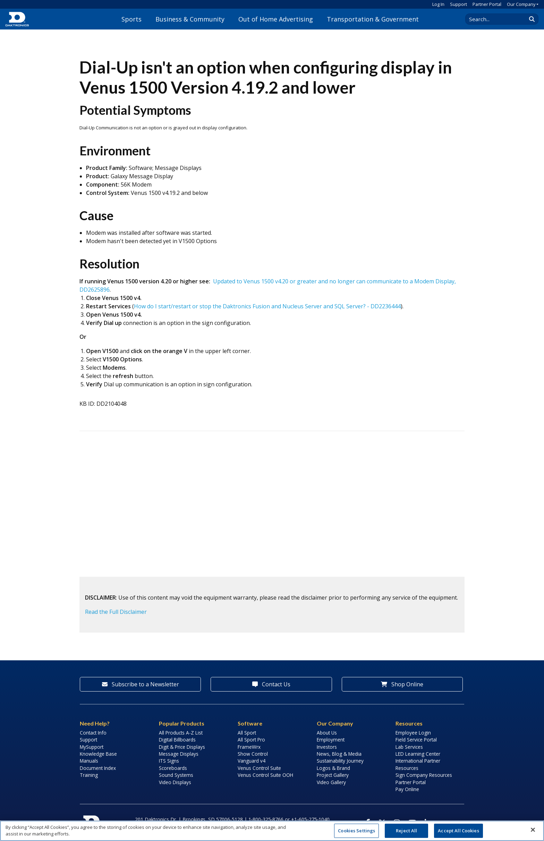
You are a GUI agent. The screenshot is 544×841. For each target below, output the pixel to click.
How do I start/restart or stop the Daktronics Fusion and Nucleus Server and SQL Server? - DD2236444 (267, 306)
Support (458, 4)
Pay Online (407, 789)
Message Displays (178, 753)
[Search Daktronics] (499, 19)
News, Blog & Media (339, 753)
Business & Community (189, 19)
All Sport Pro (251, 739)
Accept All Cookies (458, 830)
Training (89, 775)
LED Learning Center (418, 753)
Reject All (406, 830)
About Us (327, 732)
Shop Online (402, 684)
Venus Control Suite (259, 768)
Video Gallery (331, 782)
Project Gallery (333, 775)
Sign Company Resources (424, 775)
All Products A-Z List (181, 732)
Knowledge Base (98, 753)
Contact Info (93, 732)
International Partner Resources (418, 764)
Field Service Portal (416, 739)
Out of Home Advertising (275, 19)
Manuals (89, 760)
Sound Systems (176, 775)
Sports (131, 19)
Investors (327, 747)
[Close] (533, 830)
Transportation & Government (373, 19)
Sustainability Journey (340, 760)
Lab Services (409, 747)
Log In (438, 4)
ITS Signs (169, 760)
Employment (331, 739)
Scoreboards (173, 768)
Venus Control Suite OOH (265, 775)
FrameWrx (249, 747)
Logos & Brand (333, 768)
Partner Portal (487, 4)
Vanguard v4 (251, 760)
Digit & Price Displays (182, 747)
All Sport (247, 732)
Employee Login (413, 732)
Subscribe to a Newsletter (140, 684)
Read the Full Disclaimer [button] (116, 612)
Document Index (98, 768)
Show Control (253, 753)
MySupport (91, 747)
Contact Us (271, 684)
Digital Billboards (177, 739)
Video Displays (175, 782)
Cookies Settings (356, 830)
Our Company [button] (521, 4)
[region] (272, 831)
